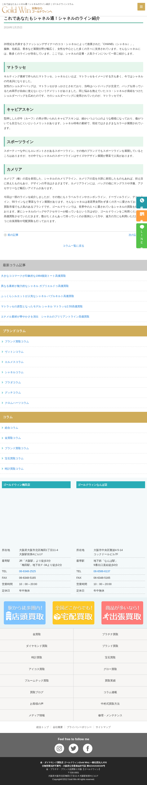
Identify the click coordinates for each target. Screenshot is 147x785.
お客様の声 (36, 703)
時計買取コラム (14, 468)
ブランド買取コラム (17, 341)
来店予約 (141, 218)
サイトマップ (103, 727)
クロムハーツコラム (17, 402)
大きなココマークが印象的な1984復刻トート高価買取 (33, 275)
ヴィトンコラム (14, 351)
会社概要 (58, 727)
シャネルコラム (14, 372)
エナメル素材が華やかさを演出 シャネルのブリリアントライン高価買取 (45, 316)
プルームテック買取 (37, 680)
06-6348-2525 (27, 571)
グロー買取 (110, 669)
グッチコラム (13, 392)
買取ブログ (36, 692)
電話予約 (141, 205)
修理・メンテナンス (110, 715)
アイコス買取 (37, 669)
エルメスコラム (14, 361)
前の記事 (13, 234)
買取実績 (110, 680)
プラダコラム (13, 382)
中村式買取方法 (110, 703)
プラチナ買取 (110, 634)
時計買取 (36, 657)
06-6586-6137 (102, 571)
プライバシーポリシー (79, 727)
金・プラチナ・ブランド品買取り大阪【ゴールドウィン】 (73, 769)
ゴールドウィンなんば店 (92, 484)
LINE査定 (141, 237)
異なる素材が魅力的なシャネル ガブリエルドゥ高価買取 (35, 285)
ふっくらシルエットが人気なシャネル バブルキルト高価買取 (37, 296)
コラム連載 (110, 692)
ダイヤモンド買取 (36, 645)
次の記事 (134, 234)
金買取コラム (13, 437)
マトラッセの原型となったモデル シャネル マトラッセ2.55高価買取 (42, 306)
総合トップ (42, 727)
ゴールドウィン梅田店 (16, 484)
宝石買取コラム (14, 458)
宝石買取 (110, 657)
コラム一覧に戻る (73, 245)
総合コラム (11, 427)
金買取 (37, 634)
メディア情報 (37, 715)
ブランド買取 (110, 645)
